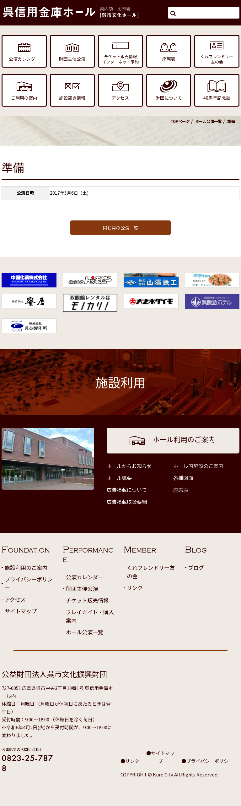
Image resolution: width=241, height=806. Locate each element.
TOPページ (180, 121)
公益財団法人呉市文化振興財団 (54, 673)
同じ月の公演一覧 (120, 228)
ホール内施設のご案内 (198, 466)
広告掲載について (127, 489)
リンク (135, 588)
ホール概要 (119, 477)
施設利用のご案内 (26, 567)
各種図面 (183, 477)
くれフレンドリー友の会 (151, 572)
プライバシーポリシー (29, 583)
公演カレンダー (84, 577)
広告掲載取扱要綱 (127, 501)
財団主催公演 (82, 588)
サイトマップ (21, 611)
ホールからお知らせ (129, 466)
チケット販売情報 (87, 600)
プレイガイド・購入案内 (90, 616)
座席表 (180, 489)
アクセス (15, 599)
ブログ (196, 567)
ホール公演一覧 (208, 121)
